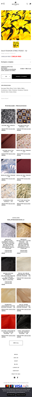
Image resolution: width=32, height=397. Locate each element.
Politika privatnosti (21, 394)
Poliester (25, 90)
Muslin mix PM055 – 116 (8, 176)
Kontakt (16, 370)
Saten (7, 92)
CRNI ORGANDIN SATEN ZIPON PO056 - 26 (24, 332)
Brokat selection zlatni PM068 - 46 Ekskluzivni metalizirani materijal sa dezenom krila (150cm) (24, 244)
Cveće (15, 88)
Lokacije (16, 367)
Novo (16, 354)
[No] (30, 392)
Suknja (10, 92)
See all (16, 342)
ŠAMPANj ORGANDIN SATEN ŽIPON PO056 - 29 (8, 306)
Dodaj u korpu (21, 76)
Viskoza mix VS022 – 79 (8, 201)
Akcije (16, 357)
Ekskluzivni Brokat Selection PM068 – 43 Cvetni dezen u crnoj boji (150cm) (8, 276)
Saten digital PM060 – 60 (8, 151)
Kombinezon (4, 90)
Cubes (27, 382)
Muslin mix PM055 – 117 (24, 151)
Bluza (8, 88)
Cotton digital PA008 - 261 (23, 201)
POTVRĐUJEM (11, 394)
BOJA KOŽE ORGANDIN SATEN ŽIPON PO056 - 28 (24, 306)
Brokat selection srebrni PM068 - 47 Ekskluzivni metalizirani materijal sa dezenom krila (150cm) (8, 244)
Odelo (9, 90)
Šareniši (3, 92)
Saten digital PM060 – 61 (23, 126)
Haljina (19, 88)
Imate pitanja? (4, 98)
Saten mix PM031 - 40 (8, 126)
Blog (16, 364)
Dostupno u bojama (16, 62)
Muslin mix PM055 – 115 (24, 176)
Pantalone (14, 90)
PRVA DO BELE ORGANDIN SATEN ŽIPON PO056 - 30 (24, 274)
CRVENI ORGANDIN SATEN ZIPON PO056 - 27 (8, 332)
